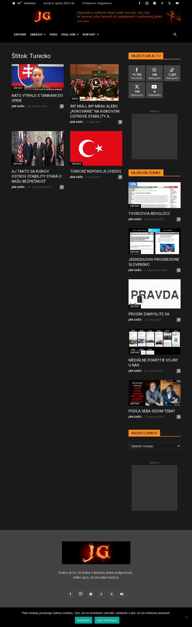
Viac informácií (107, 620)
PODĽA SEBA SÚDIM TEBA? (152, 411)
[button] (175, 34)
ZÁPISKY (18, 88)
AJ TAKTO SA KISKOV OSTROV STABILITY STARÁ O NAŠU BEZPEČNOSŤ (37, 176)
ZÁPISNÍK (20, 34)
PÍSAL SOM (70, 34)
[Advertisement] (154, 136)
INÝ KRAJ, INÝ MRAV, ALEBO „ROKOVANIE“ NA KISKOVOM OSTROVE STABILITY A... (94, 111)
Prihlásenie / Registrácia (97, 3)
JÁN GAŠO (18, 106)
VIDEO (53, 34)
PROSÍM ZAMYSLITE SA (149, 314)
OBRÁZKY (38, 34)
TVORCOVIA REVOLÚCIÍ (149, 213)
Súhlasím (83, 620)
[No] (186, 617)
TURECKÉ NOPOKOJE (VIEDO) (95, 171)
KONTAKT (91, 34)
